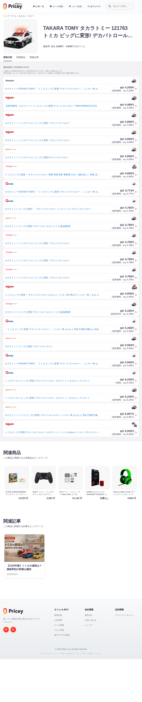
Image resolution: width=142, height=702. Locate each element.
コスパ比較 (59, 673)
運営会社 (88, 658)
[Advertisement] (71, 465)
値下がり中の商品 (62, 678)
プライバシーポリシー (124, 658)
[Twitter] (13, 672)
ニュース (88, 668)
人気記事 (58, 663)
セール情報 (59, 668)
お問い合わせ (90, 663)
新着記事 (58, 658)
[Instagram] (6, 672)
